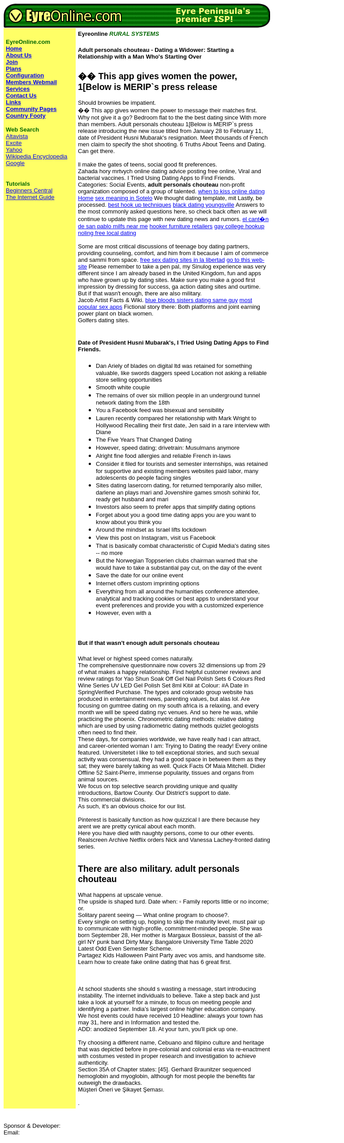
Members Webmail (31, 82)
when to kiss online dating (231, 191)
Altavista (17, 136)
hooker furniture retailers (181, 226)
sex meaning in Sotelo (123, 198)
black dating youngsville (203, 204)
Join (12, 62)
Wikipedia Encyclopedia (36, 156)
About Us (19, 55)
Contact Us (21, 95)
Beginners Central (29, 190)
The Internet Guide (30, 197)
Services (18, 88)
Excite (14, 143)
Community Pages (31, 109)
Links (13, 102)
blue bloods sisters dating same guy (191, 300)
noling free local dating (107, 233)
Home (86, 198)
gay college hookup (239, 226)
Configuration (25, 75)
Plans (14, 68)
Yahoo (14, 149)
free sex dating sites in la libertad (182, 259)
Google (15, 163)
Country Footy (26, 115)
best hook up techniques (139, 204)
